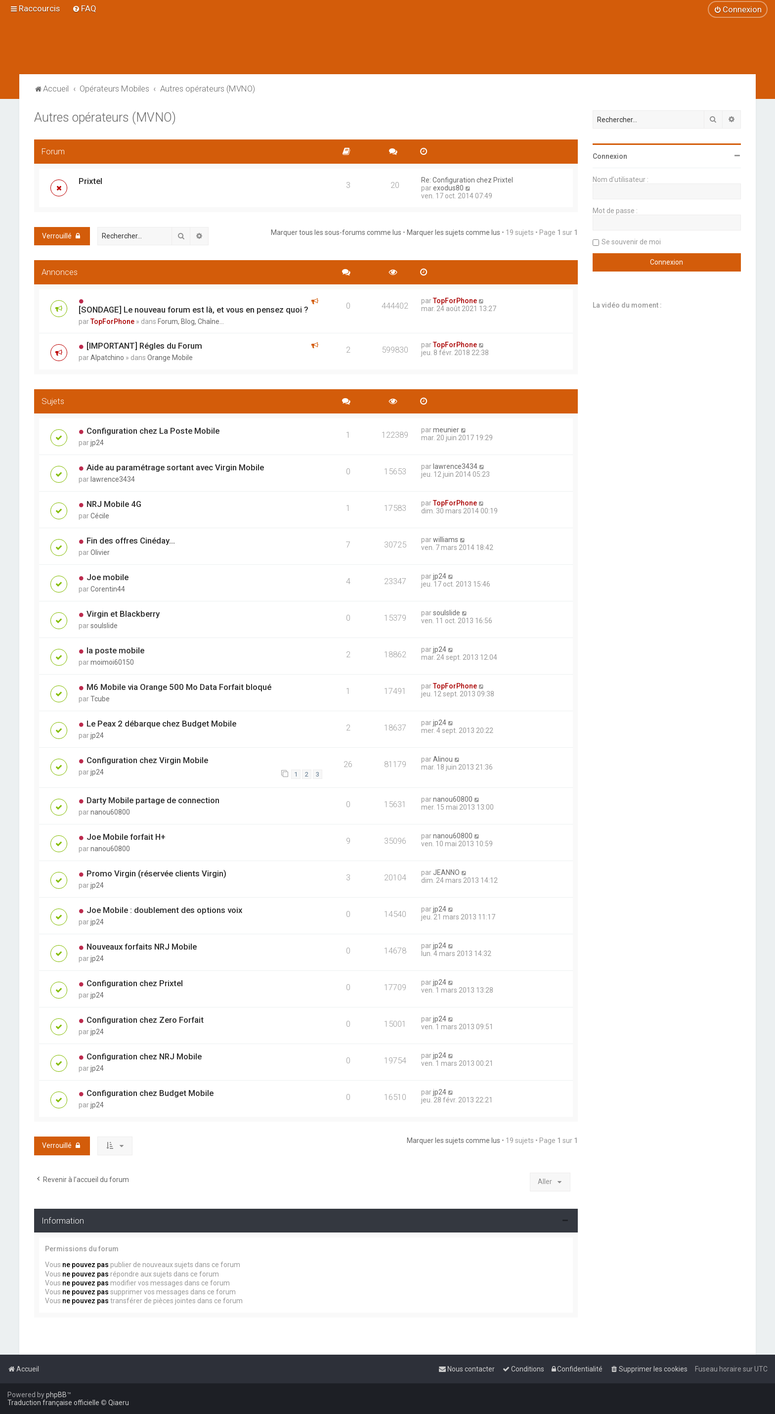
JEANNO (446, 872)
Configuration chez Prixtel (134, 983)
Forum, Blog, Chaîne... (191, 321)
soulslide (104, 626)
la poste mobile (115, 650)
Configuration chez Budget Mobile (150, 1093)
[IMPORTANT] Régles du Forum (144, 346)
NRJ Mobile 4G (113, 504)
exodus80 (448, 188)
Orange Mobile (170, 358)
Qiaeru (118, 1403)
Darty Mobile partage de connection (152, 800)
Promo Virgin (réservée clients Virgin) (156, 873)
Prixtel (90, 181)
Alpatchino (107, 358)
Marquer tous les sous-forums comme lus (336, 232)
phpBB (56, 1395)
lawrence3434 (112, 479)
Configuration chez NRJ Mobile (144, 1056)
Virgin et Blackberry (123, 614)
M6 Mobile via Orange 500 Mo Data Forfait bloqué (178, 687)
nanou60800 (110, 812)
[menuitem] (84, 8)
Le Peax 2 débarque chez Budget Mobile (161, 724)
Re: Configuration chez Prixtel (467, 180)
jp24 (97, 443)
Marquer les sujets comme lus (453, 232)
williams (445, 540)
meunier (446, 430)
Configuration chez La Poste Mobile (152, 431)
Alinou (443, 759)
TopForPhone (112, 321)
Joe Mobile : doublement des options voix (164, 910)
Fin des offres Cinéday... (130, 541)
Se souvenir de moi (631, 242)
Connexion (610, 156)
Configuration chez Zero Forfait (145, 1020)
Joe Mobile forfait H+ (126, 837)
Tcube (100, 699)
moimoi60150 (112, 662)
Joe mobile (107, 577)
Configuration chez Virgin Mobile (147, 760)
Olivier (100, 552)
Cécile (99, 516)
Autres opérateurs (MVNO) (105, 117)
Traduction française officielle (53, 1403)
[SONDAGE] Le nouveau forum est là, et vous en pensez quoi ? (193, 310)
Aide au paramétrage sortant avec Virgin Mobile (175, 467)
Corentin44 (107, 589)
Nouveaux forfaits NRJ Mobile (141, 947)
